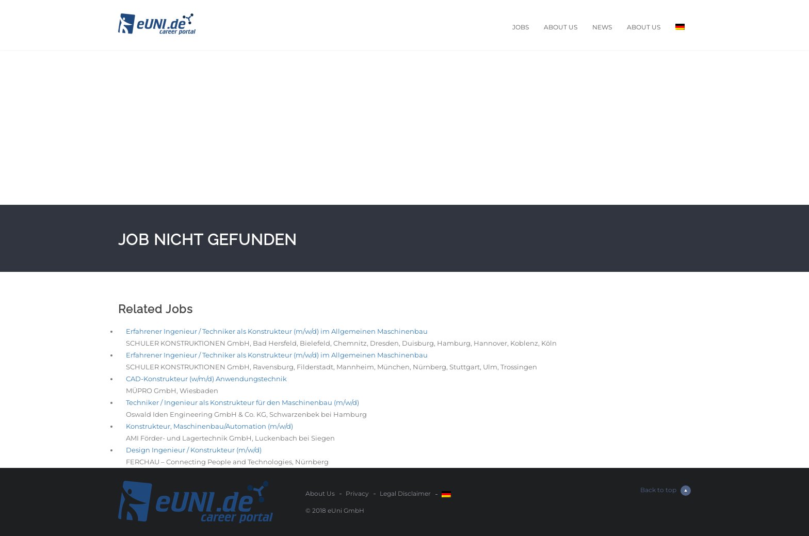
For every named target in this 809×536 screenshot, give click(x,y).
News (602, 27)
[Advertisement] (404, 127)
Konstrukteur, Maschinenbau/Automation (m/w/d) (209, 426)
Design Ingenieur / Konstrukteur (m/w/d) (194, 450)
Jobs (520, 27)
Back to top (665, 490)
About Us (560, 27)
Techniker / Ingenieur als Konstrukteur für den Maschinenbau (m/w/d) (242, 402)
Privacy (357, 493)
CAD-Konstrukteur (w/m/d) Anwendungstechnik (206, 379)
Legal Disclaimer (405, 493)
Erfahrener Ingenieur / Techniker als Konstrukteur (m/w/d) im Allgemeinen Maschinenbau (277, 331)
